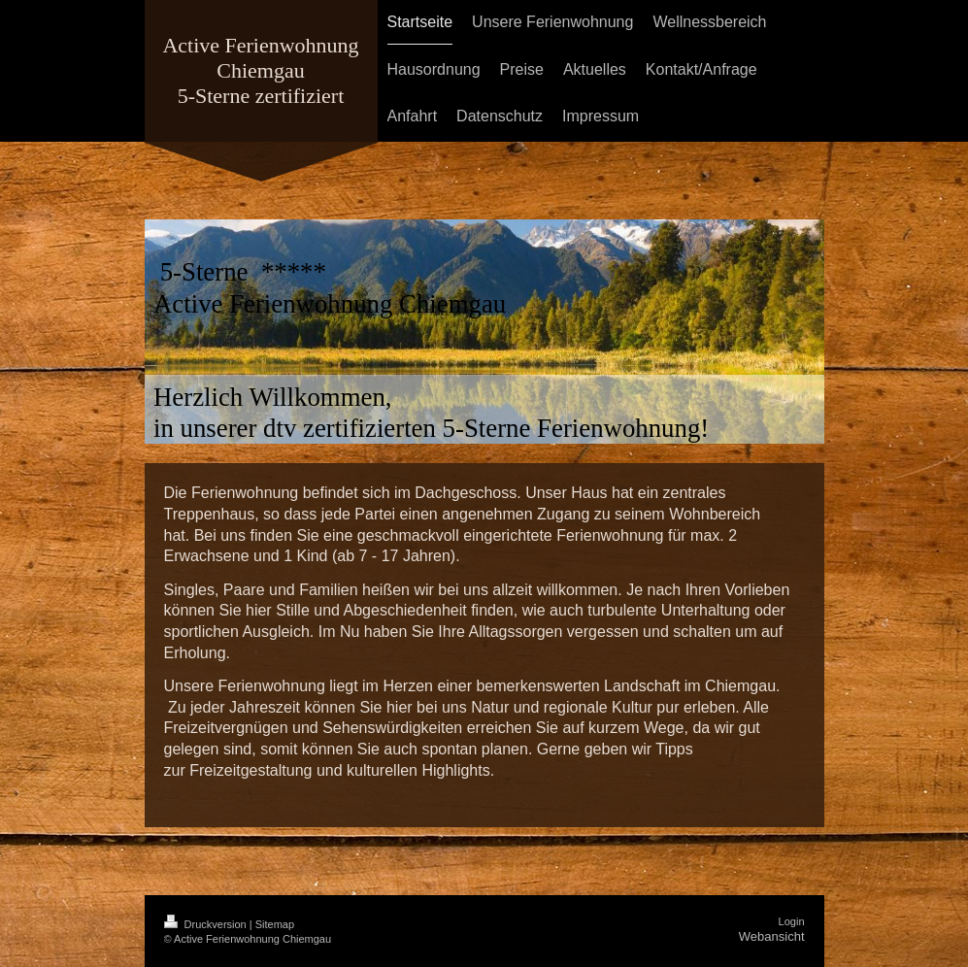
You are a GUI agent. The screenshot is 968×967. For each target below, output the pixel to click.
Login (792, 921)
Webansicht (772, 936)
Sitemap (274, 924)
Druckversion (207, 924)
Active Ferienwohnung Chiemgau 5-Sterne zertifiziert (260, 70)
